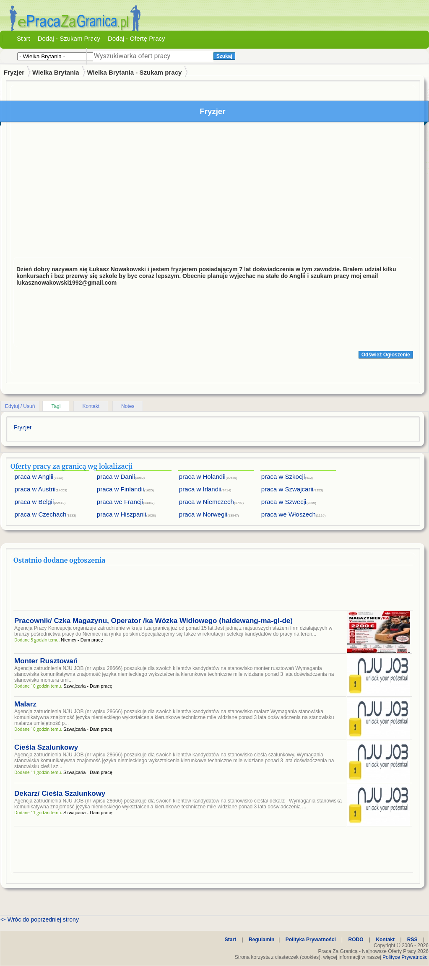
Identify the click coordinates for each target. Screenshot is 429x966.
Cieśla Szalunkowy (46, 747)
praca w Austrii (35, 489)
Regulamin (261, 940)
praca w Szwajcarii (287, 489)
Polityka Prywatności (311, 940)
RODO (356, 940)
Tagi (55, 406)
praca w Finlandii (120, 489)
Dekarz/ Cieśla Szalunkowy (59, 793)
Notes (127, 406)
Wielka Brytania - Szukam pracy (134, 72)
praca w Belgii (34, 501)
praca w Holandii (202, 476)
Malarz (25, 704)
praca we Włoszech (288, 514)
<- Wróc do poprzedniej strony (39, 919)
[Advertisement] (213, 191)
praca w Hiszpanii (121, 514)
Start (23, 38)
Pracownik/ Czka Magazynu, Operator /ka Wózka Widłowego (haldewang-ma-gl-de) (153, 621)
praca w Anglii (34, 476)
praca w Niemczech (206, 501)
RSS (412, 940)
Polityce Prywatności (405, 957)
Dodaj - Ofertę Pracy (136, 38)
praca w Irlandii (200, 489)
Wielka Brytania (55, 72)
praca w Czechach (40, 514)
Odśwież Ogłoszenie (385, 355)
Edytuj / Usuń (20, 406)
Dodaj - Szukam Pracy (69, 38)
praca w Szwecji (284, 501)
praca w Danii (116, 476)
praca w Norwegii (203, 514)
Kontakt (90, 406)
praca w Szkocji (283, 476)
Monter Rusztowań (46, 661)
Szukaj (224, 56)
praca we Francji (120, 501)
